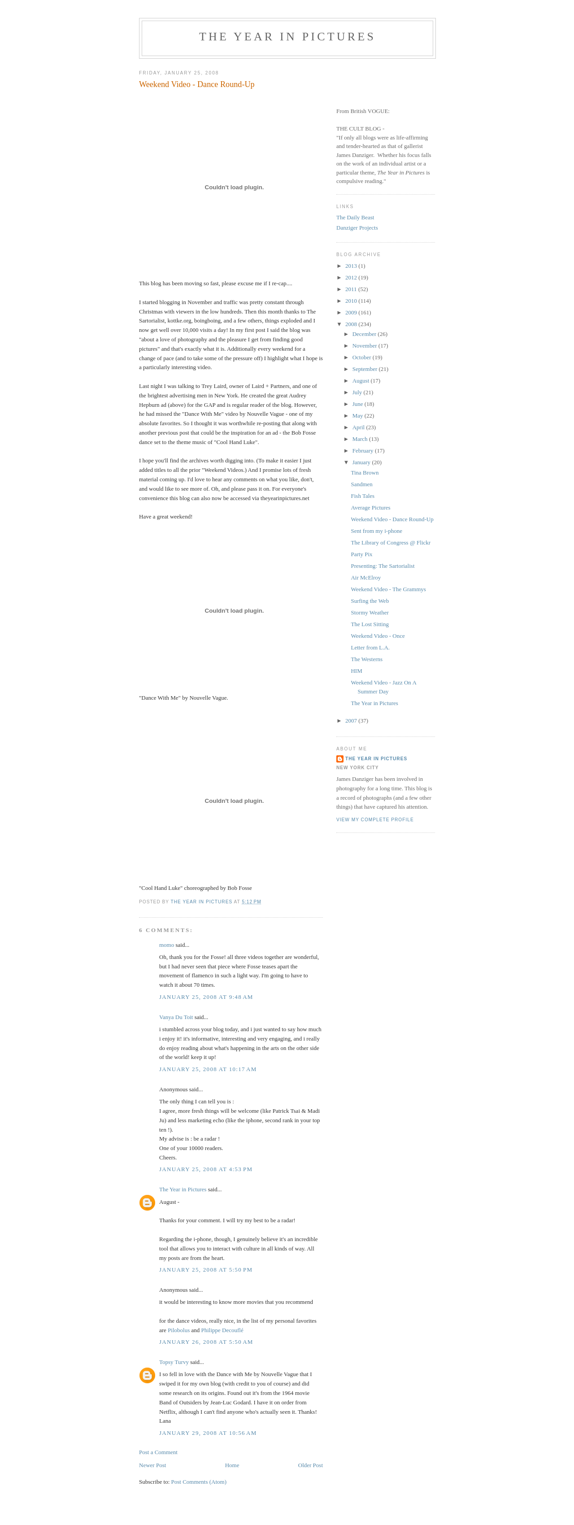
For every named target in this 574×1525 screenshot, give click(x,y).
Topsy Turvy (174, 1362)
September (365, 369)
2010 (351, 300)
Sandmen (361, 484)
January (362, 462)
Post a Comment (158, 1452)
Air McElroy (366, 577)
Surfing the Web (370, 600)
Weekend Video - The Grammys (388, 589)
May (358, 415)
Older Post (310, 1465)
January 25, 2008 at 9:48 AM (206, 996)
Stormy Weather (369, 612)
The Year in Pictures (287, 36)
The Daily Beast (355, 217)
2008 (351, 324)
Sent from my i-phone (376, 530)
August (361, 380)
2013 (351, 265)
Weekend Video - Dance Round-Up (392, 519)
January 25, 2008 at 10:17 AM (208, 1069)
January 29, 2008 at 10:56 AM (208, 1432)
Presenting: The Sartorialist (382, 565)
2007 (351, 720)
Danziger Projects (357, 227)
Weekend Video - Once (377, 635)
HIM (356, 670)
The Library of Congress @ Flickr (390, 542)
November (365, 345)
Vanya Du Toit (176, 1017)
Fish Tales (362, 495)
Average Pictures (370, 507)
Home (232, 1465)
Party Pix (361, 554)
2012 (351, 277)
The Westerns (367, 659)
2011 (351, 289)
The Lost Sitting (370, 624)
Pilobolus (179, 1330)
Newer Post (152, 1465)
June (358, 404)
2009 (351, 312)
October (362, 357)
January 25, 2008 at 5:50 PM (205, 1269)
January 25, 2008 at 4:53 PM (205, 1169)
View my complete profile (375, 819)
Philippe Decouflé (222, 1330)
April (359, 427)
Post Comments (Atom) (199, 1481)
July (358, 392)
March (360, 439)
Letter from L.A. (370, 647)
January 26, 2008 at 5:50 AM (206, 1341)
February (363, 450)
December (365, 334)
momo (166, 944)
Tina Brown (364, 472)
